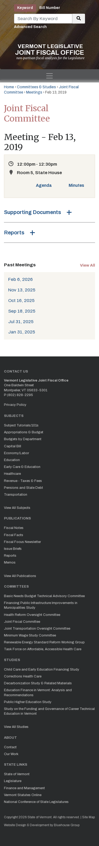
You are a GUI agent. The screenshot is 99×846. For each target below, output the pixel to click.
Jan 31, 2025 (21, 331)
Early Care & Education (22, 467)
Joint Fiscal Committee (22, 622)
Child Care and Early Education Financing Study (41, 669)
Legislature (12, 781)
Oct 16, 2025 (21, 300)
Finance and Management (24, 788)
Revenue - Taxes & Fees (23, 481)
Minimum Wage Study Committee (30, 635)
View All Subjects (17, 508)
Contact (10, 747)
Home (9, 87)
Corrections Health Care (22, 676)
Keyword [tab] (25, 8)
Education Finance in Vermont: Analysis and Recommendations (38, 692)
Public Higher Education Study (27, 702)
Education (12, 460)
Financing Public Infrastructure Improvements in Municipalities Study (40, 605)
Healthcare (12, 474)
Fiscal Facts (13, 535)
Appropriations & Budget (23, 432)
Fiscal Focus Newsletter (22, 542)
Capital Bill (12, 446)
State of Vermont (17, 774)
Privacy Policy (15, 405)
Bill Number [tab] (49, 8)
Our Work (11, 754)
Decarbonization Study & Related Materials (38, 683)
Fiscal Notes (13, 528)
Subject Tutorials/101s (21, 425)
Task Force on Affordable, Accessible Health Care (42, 649)
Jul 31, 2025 (21, 321)
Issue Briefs (13, 549)
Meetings (34, 92)
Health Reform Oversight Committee (32, 615)
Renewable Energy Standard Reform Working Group (44, 642)
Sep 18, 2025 (21, 311)
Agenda (44, 185)
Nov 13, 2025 (21, 289)
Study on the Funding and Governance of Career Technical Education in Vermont (49, 711)
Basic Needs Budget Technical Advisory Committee (44, 596)
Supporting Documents (32, 212)
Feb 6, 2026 (20, 279)
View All (87, 265)
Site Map (88, 817)
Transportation (15, 494)
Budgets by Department (22, 439)
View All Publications (20, 576)
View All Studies (16, 727)
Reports (14, 232)
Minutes (76, 185)
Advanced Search (30, 27)
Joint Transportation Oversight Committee (37, 628)
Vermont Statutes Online (22, 795)
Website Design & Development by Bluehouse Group (41, 825)
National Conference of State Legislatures (36, 802)
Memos (10, 562)
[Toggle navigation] (49, 75)
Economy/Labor (16, 453)
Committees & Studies (36, 87)
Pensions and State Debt (23, 488)
